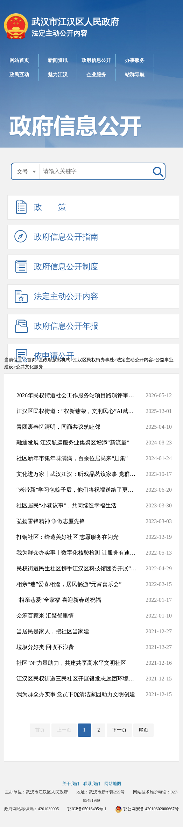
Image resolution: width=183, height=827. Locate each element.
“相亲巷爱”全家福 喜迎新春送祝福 (80, 600)
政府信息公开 (96, 60)
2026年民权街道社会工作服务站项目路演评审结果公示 (80, 395)
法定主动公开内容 (107, 12)
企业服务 (96, 74)
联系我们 (91, 783)
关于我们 (70, 783)
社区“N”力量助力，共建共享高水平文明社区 (80, 663)
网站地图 (112, 783)
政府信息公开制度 (56, 266)
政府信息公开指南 (56, 237)
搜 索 (157, 171)
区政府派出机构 (54, 359)
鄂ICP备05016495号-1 (87, 808)
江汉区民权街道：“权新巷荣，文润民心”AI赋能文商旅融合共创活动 (80, 411)
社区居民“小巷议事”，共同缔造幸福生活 (80, 505)
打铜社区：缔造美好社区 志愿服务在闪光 (80, 537)
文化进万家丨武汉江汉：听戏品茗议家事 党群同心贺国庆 (80, 474)
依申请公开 (44, 356)
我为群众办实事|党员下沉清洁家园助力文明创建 (80, 694)
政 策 (40, 207)
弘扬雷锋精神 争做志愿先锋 (80, 521)
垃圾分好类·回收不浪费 (80, 647)
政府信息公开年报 (56, 326)
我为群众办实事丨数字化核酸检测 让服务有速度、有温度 (80, 553)
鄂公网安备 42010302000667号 (147, 808)
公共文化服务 (29, 366)
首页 (31, 359)
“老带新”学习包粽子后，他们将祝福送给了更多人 (80, 490)
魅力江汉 (58, 74)
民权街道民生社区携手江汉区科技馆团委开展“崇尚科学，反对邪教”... (80, 568)
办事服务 (135, 60)
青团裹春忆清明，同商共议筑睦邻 (80, 427)
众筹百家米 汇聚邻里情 (80, 616)
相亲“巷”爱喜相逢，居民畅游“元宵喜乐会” (80, 584)
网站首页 (19, 60)
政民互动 (19, 74)
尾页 (143, 730)
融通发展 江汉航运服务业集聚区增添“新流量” (80, 443)
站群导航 (135, 74)
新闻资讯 (58, 60)
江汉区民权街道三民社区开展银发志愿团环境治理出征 (80, 679)
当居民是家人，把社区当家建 (80, 631)
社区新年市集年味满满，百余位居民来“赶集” (80, 458)
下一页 (119, 730)
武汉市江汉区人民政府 (96, 4)
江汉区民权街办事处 (93, 359)
